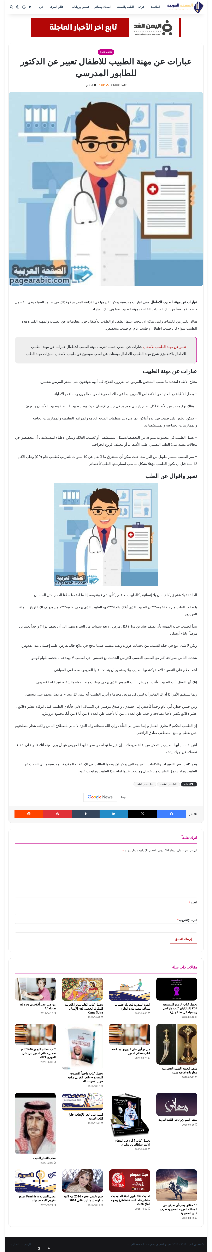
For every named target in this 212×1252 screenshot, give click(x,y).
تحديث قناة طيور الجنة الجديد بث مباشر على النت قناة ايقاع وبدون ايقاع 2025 (130, 1200)
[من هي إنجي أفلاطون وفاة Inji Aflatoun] (35, 989)
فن (41, 6)
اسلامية (155, 6)
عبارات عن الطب (145, 784)
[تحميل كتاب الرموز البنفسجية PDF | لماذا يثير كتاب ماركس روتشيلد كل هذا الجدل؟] (176, 989)
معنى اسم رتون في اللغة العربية (177, 1119)
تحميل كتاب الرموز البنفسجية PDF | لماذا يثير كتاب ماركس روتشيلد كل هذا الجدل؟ (179, 1008)
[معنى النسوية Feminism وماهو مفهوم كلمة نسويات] (35, 1180)
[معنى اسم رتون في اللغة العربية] (176, 1104)
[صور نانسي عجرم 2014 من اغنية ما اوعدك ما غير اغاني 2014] (82, 1180)
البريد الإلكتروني (187, 920)
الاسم (193, 902)
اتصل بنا (14, 1244)
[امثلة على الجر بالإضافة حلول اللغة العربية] (82, 1102)
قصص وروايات (80, 6)
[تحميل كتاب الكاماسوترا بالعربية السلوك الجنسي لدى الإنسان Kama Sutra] (82, 989)
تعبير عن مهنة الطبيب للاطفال (164, 347)
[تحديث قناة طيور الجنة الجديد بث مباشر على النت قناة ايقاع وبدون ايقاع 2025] (129, 1180)
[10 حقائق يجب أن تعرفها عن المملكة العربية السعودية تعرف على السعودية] (176, 1185)
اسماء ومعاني (102, 6)
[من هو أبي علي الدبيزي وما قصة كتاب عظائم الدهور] (129, 1034)
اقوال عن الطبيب (168, 784)
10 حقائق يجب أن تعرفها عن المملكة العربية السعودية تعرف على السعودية (178, 1209)
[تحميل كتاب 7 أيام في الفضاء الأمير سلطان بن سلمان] (129, 1115)
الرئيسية (26, 1244)
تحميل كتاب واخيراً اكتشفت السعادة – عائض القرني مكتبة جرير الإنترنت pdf (85, 1077)
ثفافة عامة (106, 52)
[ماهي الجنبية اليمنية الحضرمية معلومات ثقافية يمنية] (176, 1044)
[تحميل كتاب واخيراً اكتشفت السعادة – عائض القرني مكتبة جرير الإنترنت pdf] (82, 1047)
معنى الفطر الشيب (44, 1158)
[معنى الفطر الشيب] (35, 1123)
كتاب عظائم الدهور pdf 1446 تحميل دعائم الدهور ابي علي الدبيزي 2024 (38, 1053)
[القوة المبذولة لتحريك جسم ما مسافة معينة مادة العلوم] (129, 989)
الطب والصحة (125, 6)
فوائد (141, 6)
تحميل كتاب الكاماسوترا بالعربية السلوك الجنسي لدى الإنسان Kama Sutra (84, 1008)
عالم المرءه (56, 6)
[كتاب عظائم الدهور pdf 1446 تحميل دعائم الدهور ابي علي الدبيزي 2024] (35, 1034)
